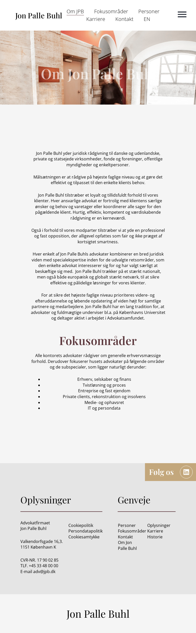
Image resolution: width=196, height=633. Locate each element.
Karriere (95, 19)
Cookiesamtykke (84, 537)
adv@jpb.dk (44, 571)
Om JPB (75, 11)
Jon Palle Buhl (38, 15)
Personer (149, 11)
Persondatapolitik (85, 531)
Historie (155, 537)
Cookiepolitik (80, 525)
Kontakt (124, 19)
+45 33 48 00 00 (43, 565)
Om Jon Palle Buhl (127, 545)
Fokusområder (111, 11)
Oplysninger (158, 525)
